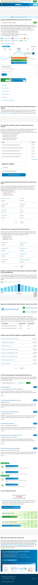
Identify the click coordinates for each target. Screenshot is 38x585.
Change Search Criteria (5, 66)
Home (2, 7)
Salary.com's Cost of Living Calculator (12, 500)
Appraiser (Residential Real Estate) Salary (19, 7)
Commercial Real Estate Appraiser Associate (11, 400)
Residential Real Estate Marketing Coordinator (11, 435)
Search (35, 22)
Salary (5, 7)
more (2, 394)
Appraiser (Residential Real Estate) (11, 309)
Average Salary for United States (8, 100)
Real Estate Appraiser (5, 387)
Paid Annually (6, 46)
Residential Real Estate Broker (7, 423)
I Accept (35, 1)
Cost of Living (4, 97)
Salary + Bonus (7, 43)
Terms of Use (33, 578)
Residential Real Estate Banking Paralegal (10, 448)
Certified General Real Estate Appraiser (9, 412)
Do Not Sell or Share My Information (8, 581)
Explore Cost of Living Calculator (11, 507)
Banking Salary (9, 7)
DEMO (35, 4)
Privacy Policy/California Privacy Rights (8, 578)
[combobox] (19, 23)
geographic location (5, 113)
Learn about (9, 560)
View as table (33, 46)
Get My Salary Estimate (13, 175)
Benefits (12, 43)
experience (31, 111)
